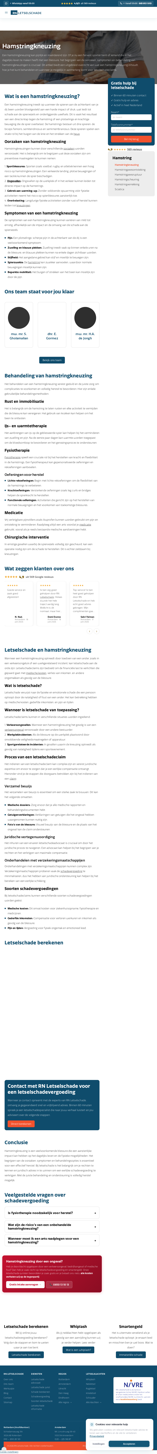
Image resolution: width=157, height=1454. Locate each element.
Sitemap (8, 1403)
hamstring (34, 262)
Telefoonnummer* (131, 128)
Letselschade (47, 597)
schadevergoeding (71, 871)
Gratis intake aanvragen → (25, 1284)
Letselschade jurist (40, 1388)
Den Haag (64, 1394)
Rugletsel (90, 1389)
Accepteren (129, 1444)
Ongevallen (14, 181)
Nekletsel (90, 1384)
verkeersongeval (14, 729)
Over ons (8, 1380)
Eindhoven (64, 1398)
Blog (6, 1394)
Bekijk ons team (52, 360)
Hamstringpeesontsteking (130, 169)
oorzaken (69, 148)
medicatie (85, 524)
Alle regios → (65, 1403)
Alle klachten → (94, 1403)
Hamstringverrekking (127, 184)
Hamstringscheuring (127, 179)
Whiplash (90, 1380)
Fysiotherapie (13, 457)
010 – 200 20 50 (12, 1440)
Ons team (9, 1384)
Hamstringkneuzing (127, 164)
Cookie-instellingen (9, 1452)
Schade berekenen (40, 1392)
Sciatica (119, 189)
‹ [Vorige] (89, 631)
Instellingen (99, 1444)
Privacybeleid (97, 1436)
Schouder (91, 1398)
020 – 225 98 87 (63, 1440)
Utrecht (62, 1389)
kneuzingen (23, 205)
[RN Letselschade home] (24, 12)
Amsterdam (65, 1384)
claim (13, 778)
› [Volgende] (96, 631)
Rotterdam (64, 1380)
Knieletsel (91, 1394)
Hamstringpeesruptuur (128, 174)
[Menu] (6, 12)
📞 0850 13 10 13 (59, 1284)
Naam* (131, 115)
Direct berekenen (21, 1123)
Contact (8, 1398)
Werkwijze (9, 1389)
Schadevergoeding (40, 1397)
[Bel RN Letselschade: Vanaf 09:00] (135, 3)
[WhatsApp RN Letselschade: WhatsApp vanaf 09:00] (6, 3)
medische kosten (36, 673)
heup (77, 133)
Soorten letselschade (42, 1401)
